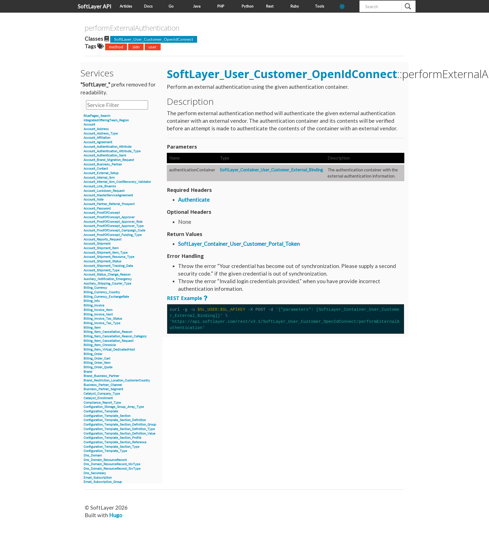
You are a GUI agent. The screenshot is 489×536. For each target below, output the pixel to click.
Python (247, 6)
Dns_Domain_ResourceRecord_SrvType (112, 469)
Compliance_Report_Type (102, 403)
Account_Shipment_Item (101, 248)
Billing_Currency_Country (102, 292)
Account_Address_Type (101, 133)
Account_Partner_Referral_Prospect (109, 204)
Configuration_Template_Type (105, 451)
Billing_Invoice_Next (98, 314)
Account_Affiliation (97, 138)
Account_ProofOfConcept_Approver (109, 217)
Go (171, 6)
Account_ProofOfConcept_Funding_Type (113, 235)
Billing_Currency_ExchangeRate (106, 297)
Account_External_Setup (101, 173)
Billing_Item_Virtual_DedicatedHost (109, 349)
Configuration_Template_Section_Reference (115, 442)
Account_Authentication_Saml (105, 155)
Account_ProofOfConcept (102, 213)
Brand (88, 372)
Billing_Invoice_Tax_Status (103, 319)
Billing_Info (92, 301)
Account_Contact (96, 169)
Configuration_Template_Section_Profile (112, 438)
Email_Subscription (98, 478)
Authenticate (194, 199)
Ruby (294, 6)
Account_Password (97, 208)
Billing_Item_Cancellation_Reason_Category (115, 336)
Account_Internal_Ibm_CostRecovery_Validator (117, 182)
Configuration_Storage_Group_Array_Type (114, 407)
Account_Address (96, 129)
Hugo (115, 515)
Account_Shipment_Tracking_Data (108, 266)
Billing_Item (92, 328)
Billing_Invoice (94, 305)
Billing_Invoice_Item (98, 310)
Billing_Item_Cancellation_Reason (108, 332)
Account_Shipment (97, 244)
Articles (126, 6)
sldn (136, 46)
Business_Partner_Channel (103, 385)
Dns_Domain (93, 455)
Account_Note (93, 199)
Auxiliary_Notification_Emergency (108, 279)
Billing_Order (93, 354)
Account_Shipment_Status (102, 261)
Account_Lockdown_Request (104, 191)
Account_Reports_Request (102, 239)
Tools (319, 6)
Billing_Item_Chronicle (100, 345)
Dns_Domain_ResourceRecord (105, 460)
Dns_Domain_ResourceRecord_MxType (112, 464)
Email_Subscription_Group (103, 482)
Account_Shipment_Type (101, 270)
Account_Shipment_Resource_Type (109, 257)
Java (196, 6)
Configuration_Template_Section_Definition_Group (120, 424)
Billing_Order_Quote (98, 367)
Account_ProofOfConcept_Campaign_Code (114, 230)
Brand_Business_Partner (101, 376)
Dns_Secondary (95, 473)
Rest (269, 6)
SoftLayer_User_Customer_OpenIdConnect (153, 39)
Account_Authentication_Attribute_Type (112, 151)
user (153, 46)
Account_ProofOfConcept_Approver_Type (114, 226)
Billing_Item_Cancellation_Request (108, 341)
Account (89, 124)
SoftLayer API (94, 6)
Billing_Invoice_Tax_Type (102, 323)
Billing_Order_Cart (97, 358)
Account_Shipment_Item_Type (106, 253)
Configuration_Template (101, 411)
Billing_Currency (95, 288)
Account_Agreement (98, 142)
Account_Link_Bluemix (100, 186)
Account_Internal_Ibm (99, 178)
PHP (220, 6)
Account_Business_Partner (103, 164)
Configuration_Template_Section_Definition (115, 420)
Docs (148, 6)
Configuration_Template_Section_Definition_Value (119, 433)
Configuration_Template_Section (107, 416)
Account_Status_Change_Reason (107, 274)
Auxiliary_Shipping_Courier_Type (107, 283)
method (116, 46)
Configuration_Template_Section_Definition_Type (119, 429)
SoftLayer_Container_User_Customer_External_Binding (271, 169)
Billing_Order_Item (97, 363)
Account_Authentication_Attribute (108, 147)
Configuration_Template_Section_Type (111, 447)
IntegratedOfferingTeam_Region (106, 120)
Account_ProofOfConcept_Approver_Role (113, 222)
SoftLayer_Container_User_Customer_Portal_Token (239, 243)
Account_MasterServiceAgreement (108, 195)
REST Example (184, 298)
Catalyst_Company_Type (102, 394)
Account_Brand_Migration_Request (109, 160)
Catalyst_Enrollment (98, 398)
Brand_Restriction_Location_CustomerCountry (117, 380)
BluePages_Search (97, 116)
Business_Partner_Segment (103, 389)
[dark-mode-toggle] (347, 6)
